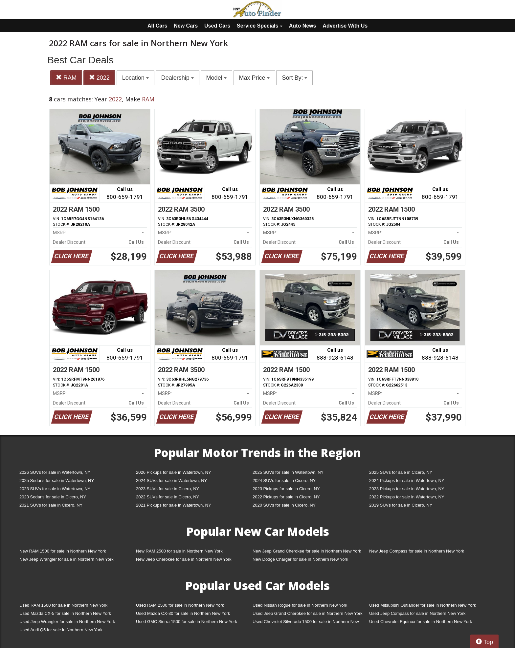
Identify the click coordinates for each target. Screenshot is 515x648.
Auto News (302, 26)
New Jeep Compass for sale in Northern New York (416, 551)
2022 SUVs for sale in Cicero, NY (167, 496)
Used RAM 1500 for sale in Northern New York (63, 605)
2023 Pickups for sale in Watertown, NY (406, 488)
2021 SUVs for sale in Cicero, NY (50, 505)
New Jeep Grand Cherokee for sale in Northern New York (307, 551)
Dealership (177, 77)
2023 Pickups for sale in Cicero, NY (286, 488)
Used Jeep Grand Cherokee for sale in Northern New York (308, 613)
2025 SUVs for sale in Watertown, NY (288, 472)
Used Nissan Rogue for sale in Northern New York (300, 605)
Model (216, 77)
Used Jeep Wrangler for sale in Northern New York (67, 621)
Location (135, 77)
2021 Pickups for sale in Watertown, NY (173, 505)
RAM (66, 77)
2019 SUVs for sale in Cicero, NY (400, 505)
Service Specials (259, 26)
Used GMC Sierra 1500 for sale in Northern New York (186, 621)
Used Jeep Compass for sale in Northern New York (417, 613)
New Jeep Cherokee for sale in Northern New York (183, 559)
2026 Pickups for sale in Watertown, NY (173, 472)
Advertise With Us (345, 26)
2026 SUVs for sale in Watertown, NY (54, 472)
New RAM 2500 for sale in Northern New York (179, 551)
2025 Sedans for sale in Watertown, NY (56, 480)
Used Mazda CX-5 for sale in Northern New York (65, 613)
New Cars (186, 26)
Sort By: (294, 77)
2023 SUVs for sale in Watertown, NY (54, 488)
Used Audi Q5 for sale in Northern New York (60, 629)
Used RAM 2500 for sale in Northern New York (180, 605)
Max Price (254, 77)
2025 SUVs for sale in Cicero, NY (400, 472)
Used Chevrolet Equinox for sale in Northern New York (420, 621)
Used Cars (217, 26)
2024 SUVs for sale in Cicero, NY (284, 480)
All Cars (157, 26)
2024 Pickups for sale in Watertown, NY (406, 480)
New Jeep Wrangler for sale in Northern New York (66, 559)
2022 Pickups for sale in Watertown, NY (406, 496)
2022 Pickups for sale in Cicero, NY (286, 496)
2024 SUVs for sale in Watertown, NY (171, 480)
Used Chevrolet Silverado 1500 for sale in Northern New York (306, 623)
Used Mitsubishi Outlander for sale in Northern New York (422, 605)
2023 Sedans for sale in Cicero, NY (52, 496)
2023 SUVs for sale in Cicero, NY (167, 488)
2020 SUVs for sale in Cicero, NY (284, 505)
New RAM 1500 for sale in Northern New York (62, 551)
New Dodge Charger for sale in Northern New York (300, 559)
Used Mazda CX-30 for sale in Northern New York (183, 613)
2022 (99, 77)
